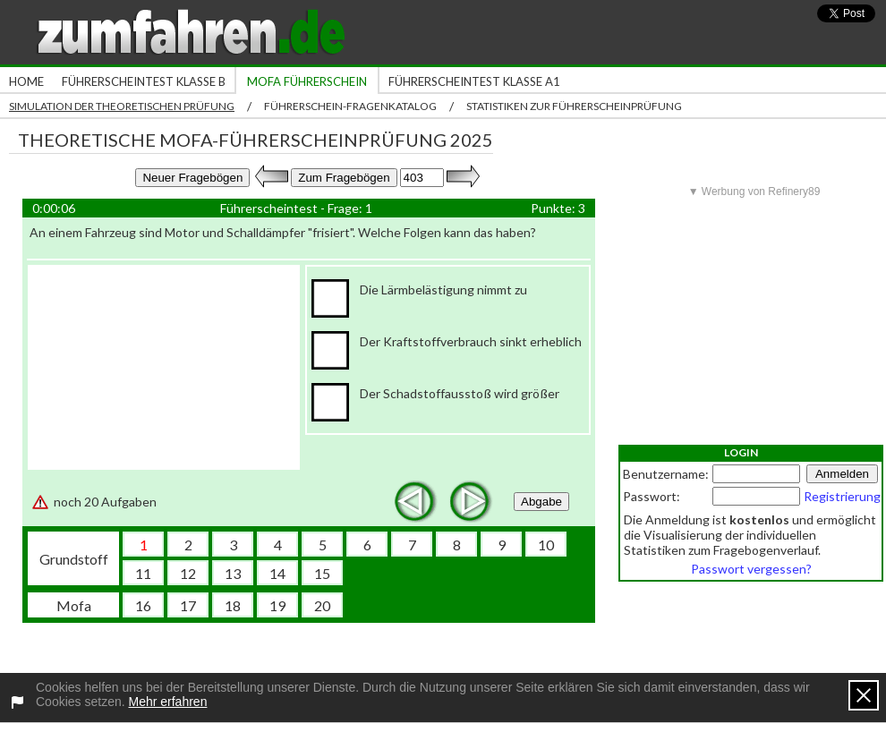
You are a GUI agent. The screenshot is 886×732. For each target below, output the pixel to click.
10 (546, 544)
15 (322, 573)
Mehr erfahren (168, 701)
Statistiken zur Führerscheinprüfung (574, 106)
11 (143, 573)
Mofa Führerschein (307, 81)
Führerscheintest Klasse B (144, 81)
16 (143, 605)
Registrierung (842, 496)
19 (277, 605)
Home (26, 81)
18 (233, 605)
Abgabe (541, 501)
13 (233, 573)
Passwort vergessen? (751, 568)
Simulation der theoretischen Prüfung (121, 106)
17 (188, 605)
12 (188, 573)
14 (277, 573)
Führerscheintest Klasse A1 (474, 81)
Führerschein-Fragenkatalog (350, 106)
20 (322, 605)
